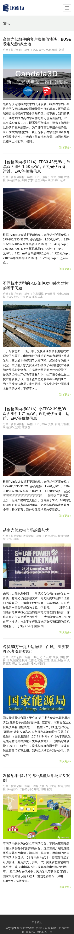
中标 (44, 424)
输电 (43, 789)
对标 (9, 296)
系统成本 (37, 296)
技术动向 (16, 49)
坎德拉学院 (13, 180)
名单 (9, 660)
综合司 (16, 663)
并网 (24, 180)
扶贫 (31, 180)
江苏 (46, 660)
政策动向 (28, 535)
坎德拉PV (8, 427)
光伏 (51, 424)
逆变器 (26, 427)
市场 (9, 539)
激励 (60, 660)
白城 (66, 660)
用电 (36, 789)
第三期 (7, 663)
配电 (50, 789)
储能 (35, 786)
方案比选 (25, 296)
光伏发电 (51, 786)
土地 (48, 49)
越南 (16, 539)
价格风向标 (18, 177)
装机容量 (53, 180)
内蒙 (55, 657)
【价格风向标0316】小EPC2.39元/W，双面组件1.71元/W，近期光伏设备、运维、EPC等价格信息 (36, 414)
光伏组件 (50, 293)
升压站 (52, 177)
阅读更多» (65, 147)
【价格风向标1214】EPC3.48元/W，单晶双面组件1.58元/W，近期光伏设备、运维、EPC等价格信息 (36, 167)
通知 (33, 663)
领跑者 (41, 663)
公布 (49, 657)
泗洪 (53, 660)
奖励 (40, 660)
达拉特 (25, 663)
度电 (16, 296)
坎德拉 (65, 424)
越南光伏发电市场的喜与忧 (26, 530)
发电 (41, 49)
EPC (37, 177)
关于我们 (36, 922)
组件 (55, 49)
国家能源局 (20, 660)
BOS (35, 49)
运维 (61, 49)
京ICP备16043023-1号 (39, 931)
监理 (37, 180)
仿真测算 (38, 293)
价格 (44, 177)
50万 (35, 657)
